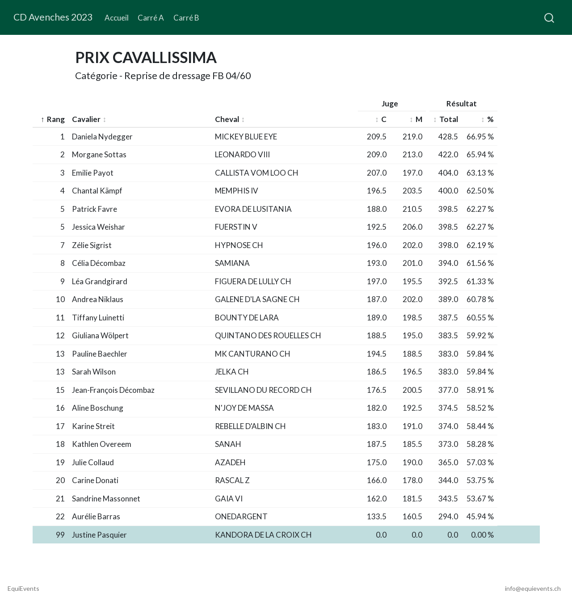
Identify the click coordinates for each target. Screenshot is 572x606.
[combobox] (550, 17)
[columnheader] (50, 119)
